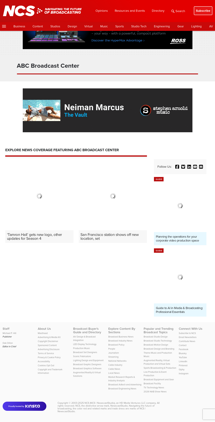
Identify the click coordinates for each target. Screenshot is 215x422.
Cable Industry (115, 365)
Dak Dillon (8, 343)
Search (178, 11)
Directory (158, 10)
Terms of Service (46, 353)
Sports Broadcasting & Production (160, 368)
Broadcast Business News (120, 336)
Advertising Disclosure (48, 349)
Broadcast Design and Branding (159, 348)
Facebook (183, 349)
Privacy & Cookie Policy (49, 357)
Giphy (181, 369)
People (111, 348)
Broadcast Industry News (120, 340)
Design (72, 26)
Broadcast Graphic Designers (87, 364)
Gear (180, 26)
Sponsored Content (47, 345)
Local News (114, 373)
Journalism (113, 352)
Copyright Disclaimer (48, 341)
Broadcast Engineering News (122, 388)
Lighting (196, 26)
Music (104, 26)
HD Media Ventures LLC (132, 403)
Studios (55, 26)
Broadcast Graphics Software (87, 368)
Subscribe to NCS (187, 333)
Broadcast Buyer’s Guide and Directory (87, 330)
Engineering (162, 26)
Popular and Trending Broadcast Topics (158, 330)
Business (19, 26)
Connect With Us (190, 328)
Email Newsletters (187, 337)
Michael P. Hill (9, 333)
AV (211, 26)
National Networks (117, 361)
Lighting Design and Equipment (88, 360)
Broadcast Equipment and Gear (159, 379)
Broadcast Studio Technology (158, 340)
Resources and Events (130, 10)
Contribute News (187, 341)
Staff (6, 328)
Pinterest (183, 365)
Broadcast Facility (152, 383)
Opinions (102, 10)
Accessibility (44, 361)
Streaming (113, 357)
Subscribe (203, 10)
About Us (44, 328)
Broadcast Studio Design (156, 336)
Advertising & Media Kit (49, 337)
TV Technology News (154, 387)
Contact (182, 345)
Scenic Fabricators (82, 356)
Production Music (81, 348)
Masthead (43, 333)
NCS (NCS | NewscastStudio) (99, 403)
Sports (119, 26)
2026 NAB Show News (155, 391)
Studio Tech (138, 26)
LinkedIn (183, 361)
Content (38, 26)
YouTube (183, 357)
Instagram (184, 373)
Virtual (88, 26)
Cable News (114, 369)
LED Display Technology (84, 344)
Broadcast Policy (116, 344)
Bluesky (182, 353)
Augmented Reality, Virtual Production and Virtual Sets (157, 362)
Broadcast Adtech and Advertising (124, 384)
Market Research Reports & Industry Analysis (121, 378)
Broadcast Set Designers (85, 352)
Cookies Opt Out (46, 365)
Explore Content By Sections (121, 330)
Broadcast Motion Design (156, 344)
